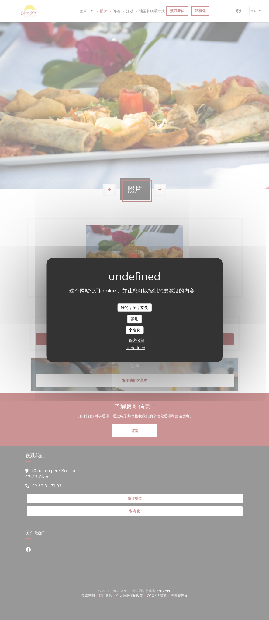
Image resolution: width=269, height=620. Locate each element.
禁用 (135, 318)
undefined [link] (135, 347)
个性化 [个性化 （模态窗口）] (134, 330)
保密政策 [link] (137, 340)
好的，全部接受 (134, 307)
